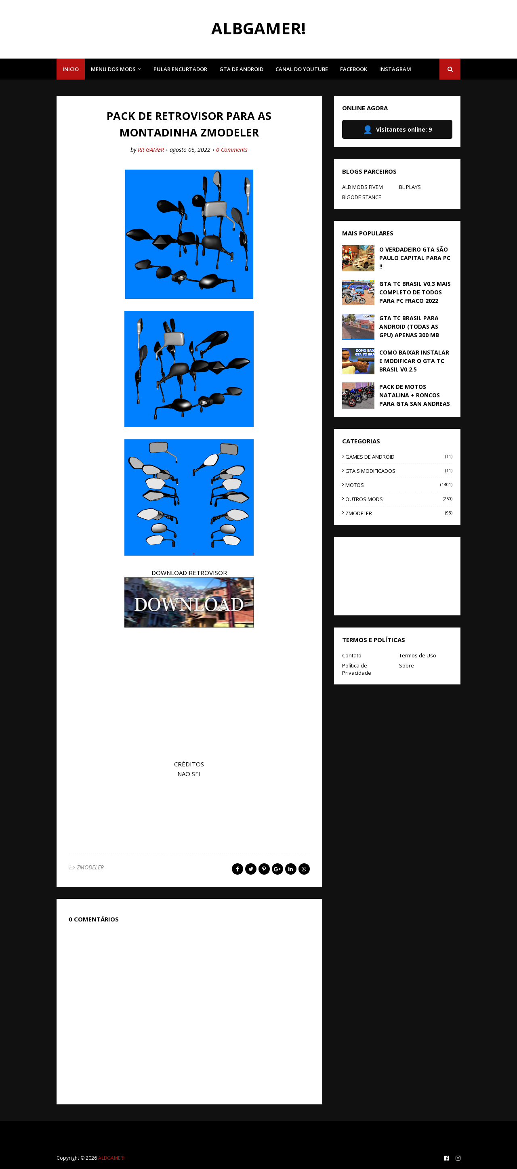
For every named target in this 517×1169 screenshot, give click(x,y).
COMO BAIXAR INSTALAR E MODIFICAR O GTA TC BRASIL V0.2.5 (414, 360)
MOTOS (398, 485)
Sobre (406, 665)
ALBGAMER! (258, 28)
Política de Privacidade (356, 669)
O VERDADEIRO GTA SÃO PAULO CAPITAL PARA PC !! (414, 258)
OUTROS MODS (398, 499)
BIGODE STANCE (361, 197)
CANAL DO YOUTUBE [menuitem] (301, 69)
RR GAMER (151, 149)
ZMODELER (90, 867)
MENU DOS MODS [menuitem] (113, 69)
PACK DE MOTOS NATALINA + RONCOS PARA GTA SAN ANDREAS (414, 395)
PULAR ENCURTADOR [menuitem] (180, 69)
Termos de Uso (417, 655)
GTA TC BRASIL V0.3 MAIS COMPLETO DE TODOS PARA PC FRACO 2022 (415, 292)
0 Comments (232, 149)
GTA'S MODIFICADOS (398, 470)
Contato (351, 655)
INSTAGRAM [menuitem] (395, 69)
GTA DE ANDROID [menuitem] (241, 69)
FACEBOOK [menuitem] (353, 69)
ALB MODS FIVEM (362, 187)
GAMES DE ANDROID (398, 456)
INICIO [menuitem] (71, 69)
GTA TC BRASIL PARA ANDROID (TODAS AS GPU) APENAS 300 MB (409, 326)
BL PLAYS (410, 187)
